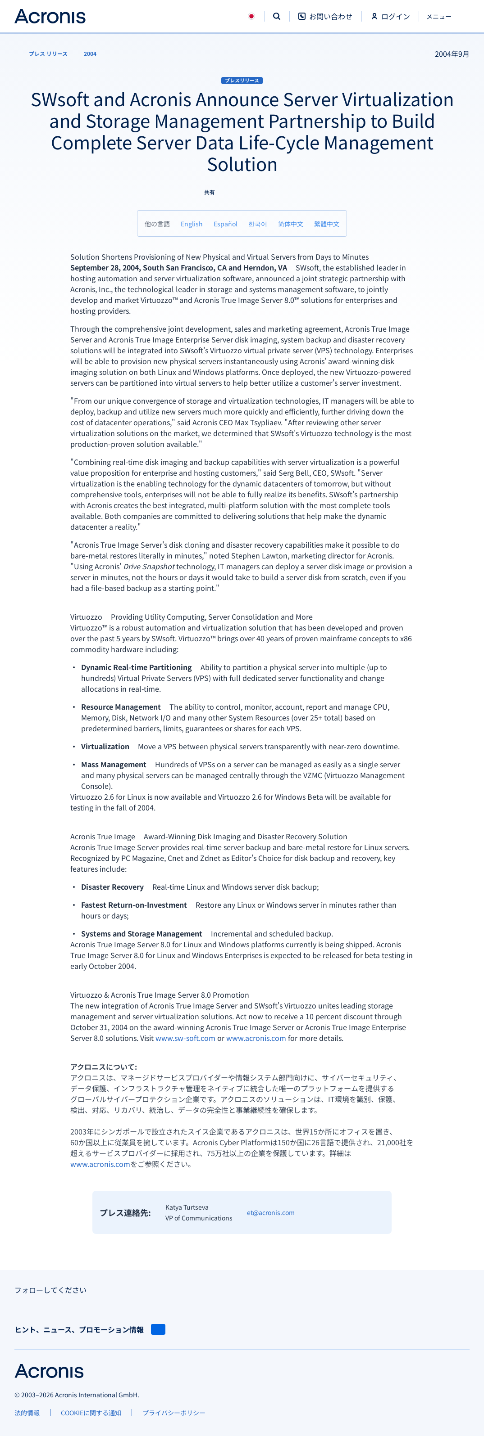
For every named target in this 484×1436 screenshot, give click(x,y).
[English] (192, 223)
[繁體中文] (326, 223)
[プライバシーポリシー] (173, 1412)
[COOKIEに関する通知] (91, 1412)
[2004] (90, 53)
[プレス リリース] (42, 53)
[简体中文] (290, 223)
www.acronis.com (256, 1037)
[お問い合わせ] (325, 21)
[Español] (225, 223)
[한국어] (257, 223)
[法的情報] (27, 1412)
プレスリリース (242, 80)
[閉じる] (444, 16)
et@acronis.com (271, 1212)
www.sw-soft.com (185, 1037)
